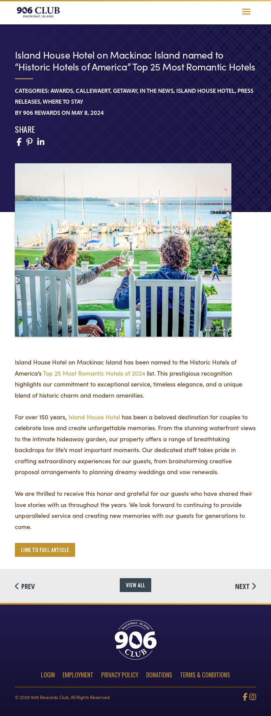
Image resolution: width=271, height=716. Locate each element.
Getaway (125, 90)
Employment (78, 674)
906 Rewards (41, 113)
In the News (157, 90)
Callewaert (93, 90)
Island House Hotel (205, 90)
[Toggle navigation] (246, 12)
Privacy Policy (119, 674)
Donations (159, 674)
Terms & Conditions (205, 674)
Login (48, 674)
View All (135, 585)
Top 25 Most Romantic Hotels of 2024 (94, 373)
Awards (61, 90)
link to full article (45, 549)
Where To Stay (63, 101)
